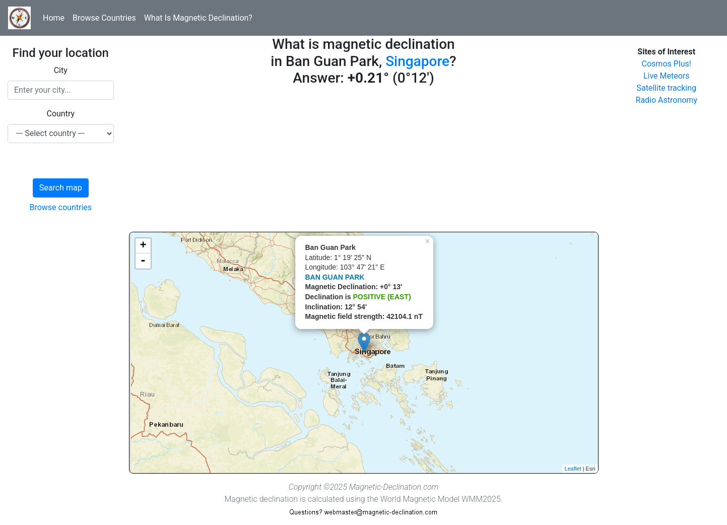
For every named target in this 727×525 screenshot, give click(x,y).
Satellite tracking (666, 88)
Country (60, 113)
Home (53, 18)
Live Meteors (666, 76)
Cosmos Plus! (666, 64)
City (61, 70)
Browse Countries (104, 18)
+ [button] (143, 245)
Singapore (417, 61)
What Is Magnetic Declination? (198, 18)
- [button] (143, 261)
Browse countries (60, 207)
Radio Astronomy (666, 100)
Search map (60, 187)
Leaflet (573, 469)
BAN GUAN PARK (335, 277)
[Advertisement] (364, 161)
